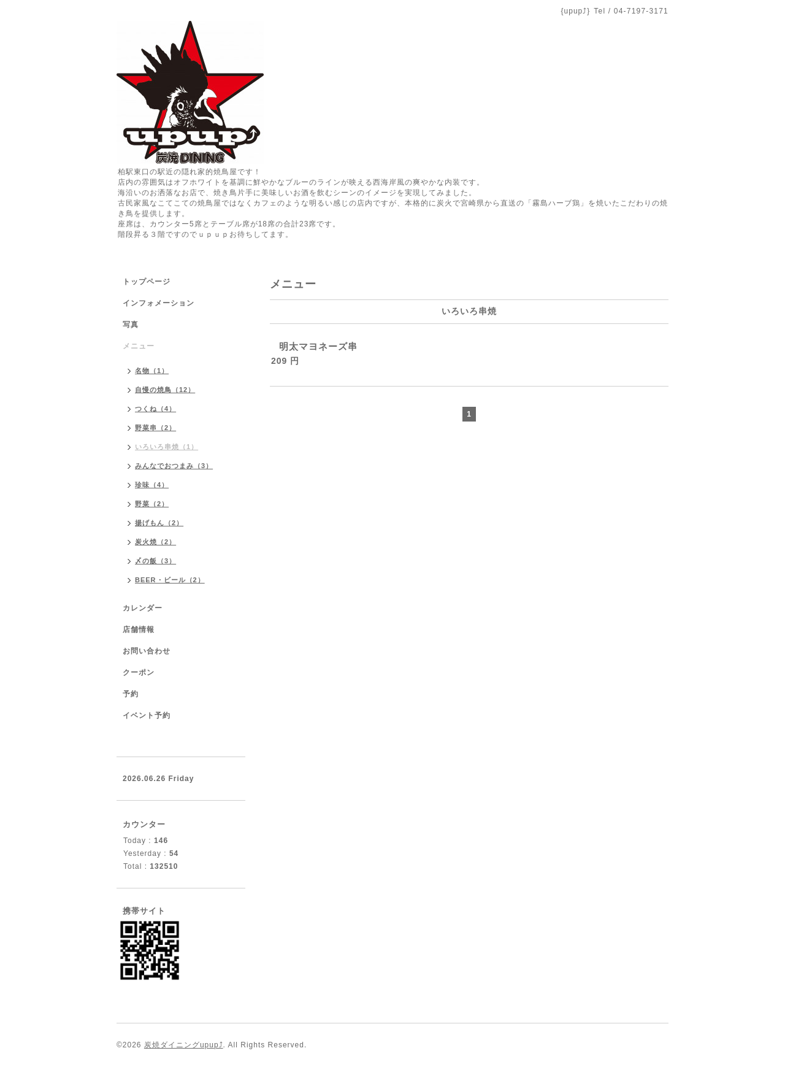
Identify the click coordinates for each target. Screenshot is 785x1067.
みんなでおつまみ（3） (174, 465)
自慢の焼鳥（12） (165, 389)
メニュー (139, 346)
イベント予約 (146, 715)
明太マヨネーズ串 (318, 346)
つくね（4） (155, 408)
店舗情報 (139, 629)
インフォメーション (158, 303)
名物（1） (152, 370)
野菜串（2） (155, 427)
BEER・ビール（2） (170, 580)
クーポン (139, 672)
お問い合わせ (146, 651)
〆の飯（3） (155, 560)
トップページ (146, 281)
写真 (131, 324)
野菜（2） (152, 503)
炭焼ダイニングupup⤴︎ (183, 1045)
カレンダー (143, 608)
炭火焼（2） (155, 541)
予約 (131, 694)
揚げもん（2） (159, 522)
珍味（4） (152, 484)
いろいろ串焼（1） (166, 446)
